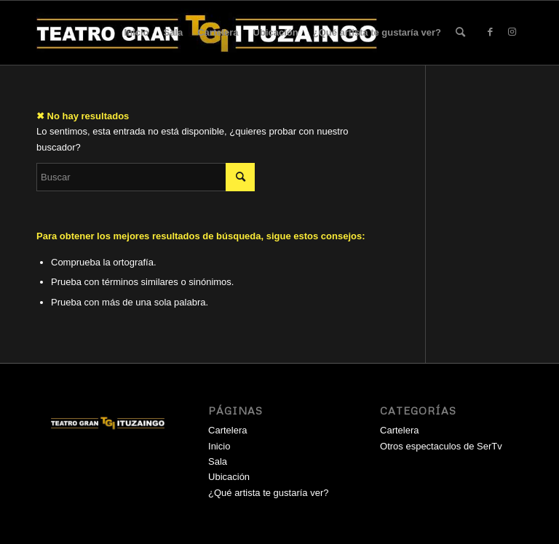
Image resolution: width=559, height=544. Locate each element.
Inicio (136, 32)
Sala (173, 32)
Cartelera (217, 32)
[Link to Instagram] (512, 32)
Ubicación (275, 32)
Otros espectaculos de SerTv (441, 446)
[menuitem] (460, 33)
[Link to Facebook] (490, 32)
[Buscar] (460, 33)
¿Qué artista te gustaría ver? (377, 32)
